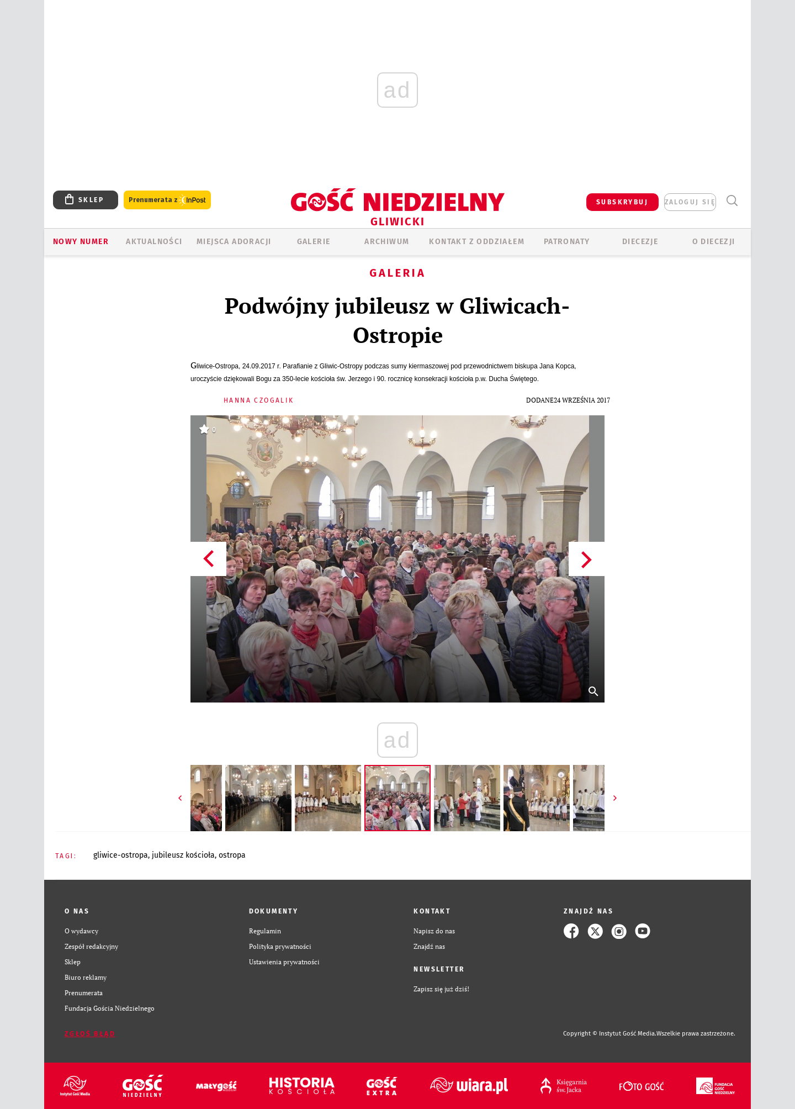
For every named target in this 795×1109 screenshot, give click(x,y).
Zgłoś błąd (90, 1034)
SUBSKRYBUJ (622, 202)
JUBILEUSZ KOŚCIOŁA (183, 855)
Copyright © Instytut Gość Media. (609, 1033)
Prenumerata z (167, 200)
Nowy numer (81, 241)
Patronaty (567, 241)
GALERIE (314, 241)
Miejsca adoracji (234, 241)
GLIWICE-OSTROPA (120, 855)
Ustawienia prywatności (284, 962)
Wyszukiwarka (732, 201)
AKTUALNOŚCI (154, 241)
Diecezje (640, 241)
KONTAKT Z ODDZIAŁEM (476, 241)
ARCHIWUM (386, 241)
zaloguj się (690, 202)
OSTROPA (232, 855)
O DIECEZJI (713, 241)
